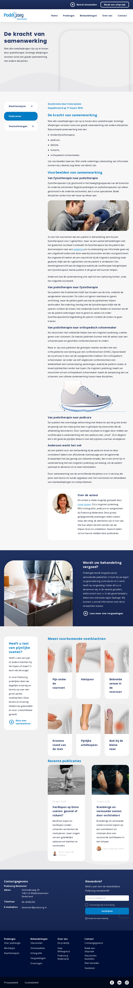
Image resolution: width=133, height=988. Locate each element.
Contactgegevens (94, 942)
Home (54, 15)
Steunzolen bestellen (90, 957)
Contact (122, 15)
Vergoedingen (38, 958)
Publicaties (15, 116)
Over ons (107, 15)
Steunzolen (36, 942)
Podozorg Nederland (63, 957)
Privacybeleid (11, 982)
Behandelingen (88, 15)
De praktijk (63, 942)
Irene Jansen (84, 504)
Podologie (69, 15)
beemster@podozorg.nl (34, 907)
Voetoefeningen (18, 126)
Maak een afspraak (115, 4)
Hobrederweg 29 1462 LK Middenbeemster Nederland (35, 893)
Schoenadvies (38, 948)
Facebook (90, 968)
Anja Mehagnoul (64, 950)
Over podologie (12, 942)
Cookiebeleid (31, 982)
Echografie (36, 953)
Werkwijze (9, 948)
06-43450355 (28, 902)
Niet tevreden (92, 963)
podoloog (78, 249)
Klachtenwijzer (17, 106)
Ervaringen (36, 963)
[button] (34, 106)
